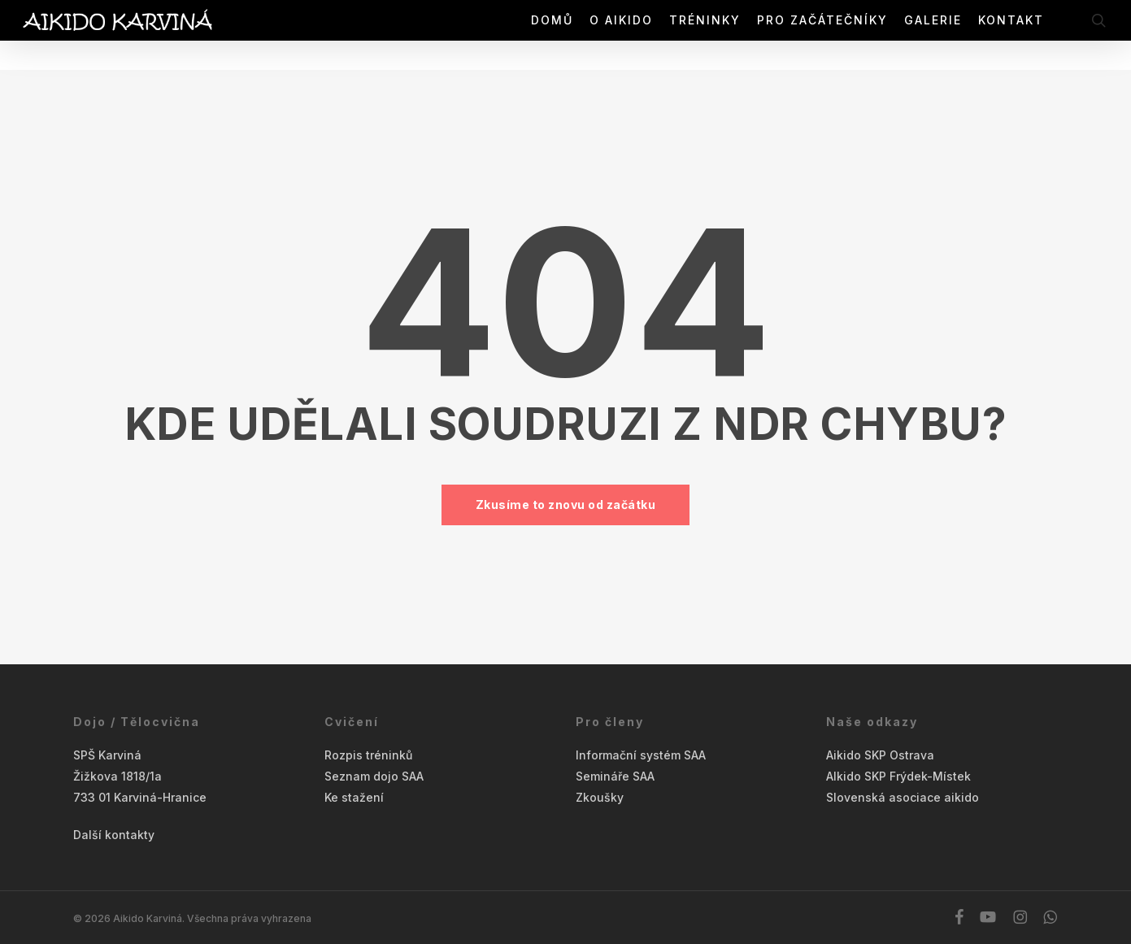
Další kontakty (113, 835)
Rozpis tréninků (368, 755)
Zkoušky (600, 797)
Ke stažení (354, 797)
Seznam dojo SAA (374, 776)
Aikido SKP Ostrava (880, 755)
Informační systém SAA (641, 755)
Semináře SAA (615, 776)
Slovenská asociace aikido (902, 797)
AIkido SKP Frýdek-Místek (898, 776)
